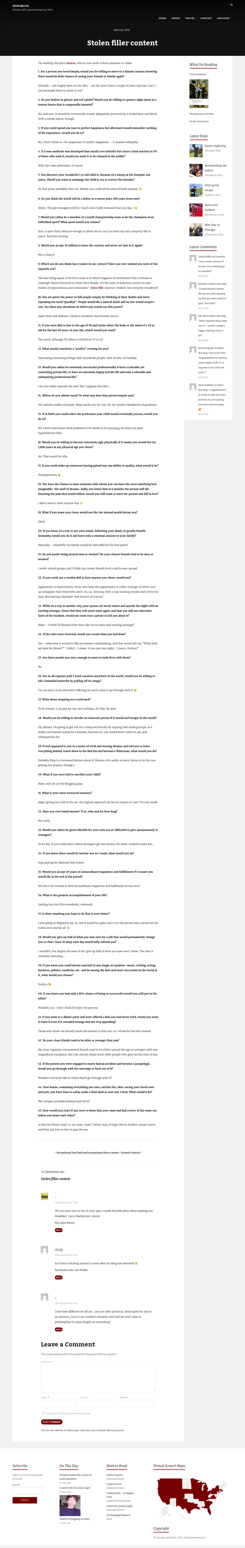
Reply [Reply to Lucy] (58, 1231)
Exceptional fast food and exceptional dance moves (88, 1154)
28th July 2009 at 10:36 (66, 1256)
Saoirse (71, 65)
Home (155, 6)
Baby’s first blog (218, 283)
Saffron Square (115, 1477)
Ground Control (130, 1154)
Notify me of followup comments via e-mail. (66, 1413)
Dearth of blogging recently (74, 1521)
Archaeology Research (119, 1517)
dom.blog (21, 4)
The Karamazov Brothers (201, 114)
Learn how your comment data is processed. (102, 1430)
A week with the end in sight (75, 1490)
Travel (183, 6)
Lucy (58, 1198)
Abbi (58, 1298)
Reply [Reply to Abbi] (58, 1329)
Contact (199, 6)
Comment (47, 1362)
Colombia (220, 256)
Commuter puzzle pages (120, 1508)
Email (84, 1398)
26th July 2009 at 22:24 (66, 1204)
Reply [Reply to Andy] (58, 1278)
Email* (28, 1491)
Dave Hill (97, 290)
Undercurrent (114, 1486)
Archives (216, 6)
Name (45, 1398)
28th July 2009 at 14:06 (66, 1303)
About (168, 6)
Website (124, 1398)
